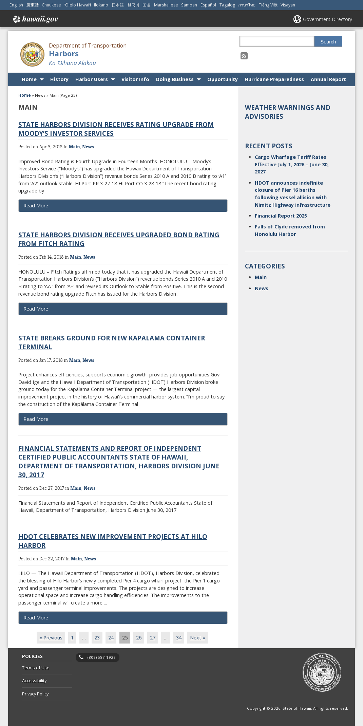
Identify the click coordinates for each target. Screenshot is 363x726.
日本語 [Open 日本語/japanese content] (118, 5)
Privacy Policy (35, 694)
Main (74, 146)
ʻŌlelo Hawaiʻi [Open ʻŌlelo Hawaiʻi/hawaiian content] (77, 5)
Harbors (64, 53)
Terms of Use (36, 668)
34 (179, 637)
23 (97, 637)
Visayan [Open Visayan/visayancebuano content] (288, 5)
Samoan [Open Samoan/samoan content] (189, 5)
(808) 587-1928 (102, 657)
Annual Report (328, 79)
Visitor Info (135, 79)
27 (152, 637)
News (88, 146)
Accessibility (34, 680)
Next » (197, 637)
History (59, 79)
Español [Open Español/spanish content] (208, 5)
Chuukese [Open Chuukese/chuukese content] (51, 5)
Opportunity (222, 79)
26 (138, 637)
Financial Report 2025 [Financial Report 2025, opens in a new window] (281, 215)
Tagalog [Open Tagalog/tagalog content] (227, 5)
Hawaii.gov (34, 19)
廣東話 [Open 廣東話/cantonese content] (32, 5)
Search (328, 41)
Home (29, 79)
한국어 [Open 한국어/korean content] (133, 5)
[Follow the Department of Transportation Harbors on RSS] (244, 55)
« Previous (50, 637)
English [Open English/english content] (16, 5)
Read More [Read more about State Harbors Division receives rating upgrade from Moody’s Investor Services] (35, 205)
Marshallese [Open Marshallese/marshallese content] (166, 5)
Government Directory (327, 19)
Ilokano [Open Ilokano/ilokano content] (101, 5)
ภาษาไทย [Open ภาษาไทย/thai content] (246, 5)
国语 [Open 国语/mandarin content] (146, 5)
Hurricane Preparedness (274, 79)
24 (111, 637)
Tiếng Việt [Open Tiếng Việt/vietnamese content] (268, 5)
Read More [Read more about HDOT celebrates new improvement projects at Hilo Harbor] (35, 617)
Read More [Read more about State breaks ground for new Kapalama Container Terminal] (35, 419)
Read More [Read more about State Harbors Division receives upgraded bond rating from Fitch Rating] (35, 308)
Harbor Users (91, 79)
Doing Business (175, 79)
